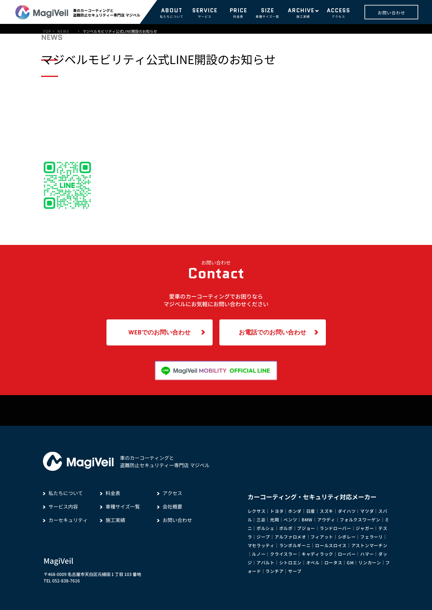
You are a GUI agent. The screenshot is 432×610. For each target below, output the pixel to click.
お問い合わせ (391, 13)
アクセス (338, 12)
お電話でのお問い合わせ (272, 332)
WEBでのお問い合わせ (159, 332)
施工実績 (303, 12)
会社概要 (172, 506)
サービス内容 (63, 506)
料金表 (238, 12)
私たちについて (171, 12)
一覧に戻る (210, 239)
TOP (47, 31)
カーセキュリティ (68, 520)
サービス (204, 12)
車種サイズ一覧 (267, 12)
